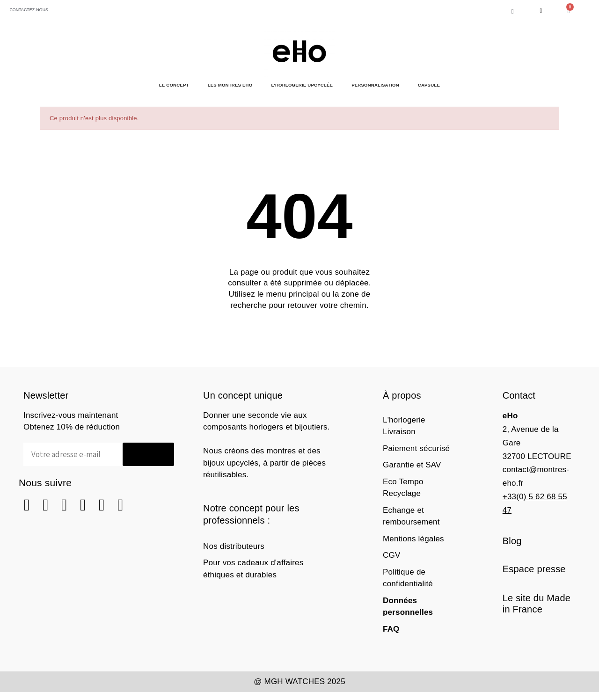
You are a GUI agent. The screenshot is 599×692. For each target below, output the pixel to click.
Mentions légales (413, 538)
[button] (513, 11)
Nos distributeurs (233, 546)
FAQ (391, 629)
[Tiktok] (120, 505)
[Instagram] (45, 505)
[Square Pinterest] (64, 505)
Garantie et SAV (412, 464)
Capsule (429, 84)
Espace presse (534, 569)
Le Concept (174, 84)
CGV (391, 555)
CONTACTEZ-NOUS (28, 9)
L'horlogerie (404, 419)
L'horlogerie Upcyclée (302, 84)
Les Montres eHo (230, 84)
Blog (512, 541)
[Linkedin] (83, 505)
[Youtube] (102, 505)
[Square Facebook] (27, 505)
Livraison (399, 431)
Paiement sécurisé (416, 448)
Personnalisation (375, 84)
